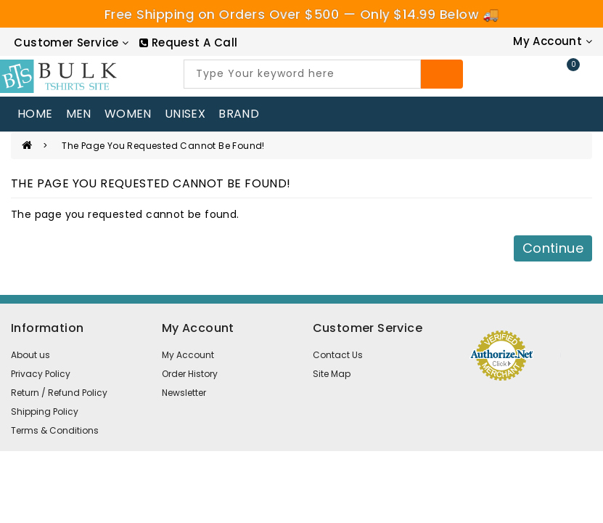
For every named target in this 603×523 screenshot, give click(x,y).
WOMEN (128, 113)
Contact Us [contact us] (338, 355)
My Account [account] (188, 355)
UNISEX (185, 113)
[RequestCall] (188, 42)
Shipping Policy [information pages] (44, 411)
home (35, 113)
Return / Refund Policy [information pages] (59, 392)
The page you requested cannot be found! (163, 145)
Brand (238, 113)
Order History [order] (190, 374)
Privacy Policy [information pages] (40, 374)
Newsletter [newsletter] (184, 392)
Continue (552, 248)
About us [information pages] (30, 355)
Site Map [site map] (331, 374)
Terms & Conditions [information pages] (55, 430)
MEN (78, 113)
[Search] (442, 74)
